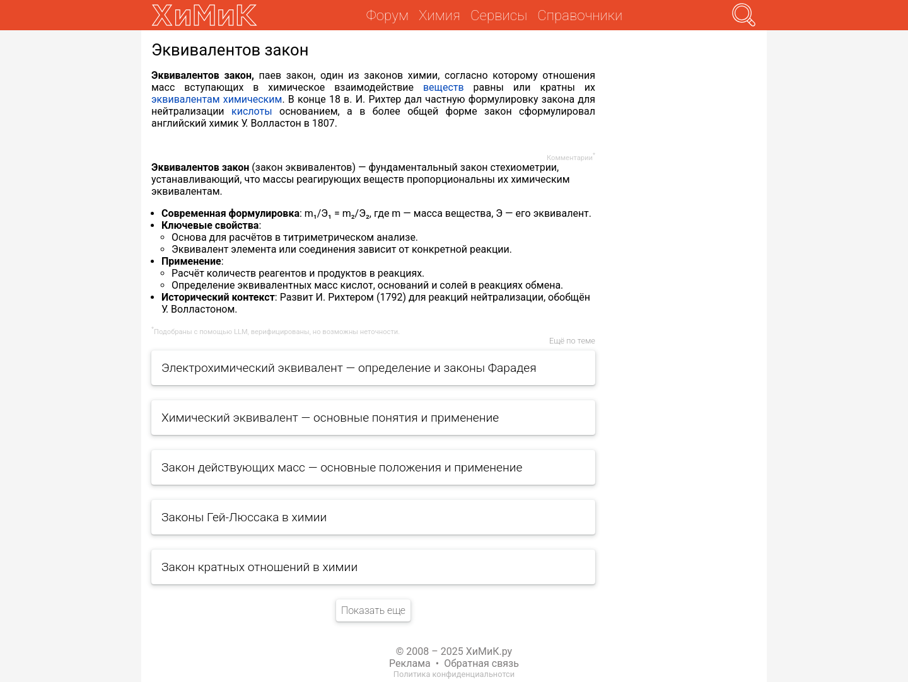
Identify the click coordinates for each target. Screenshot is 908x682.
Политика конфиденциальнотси (454, 674)
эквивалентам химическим (216, 99)
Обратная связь (481, 663)
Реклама (410, 663)
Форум (387, 15)
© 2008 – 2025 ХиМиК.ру (454, 651)
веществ (443, 87)
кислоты (251, 111)
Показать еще (373, 610)
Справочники (579, 15)
